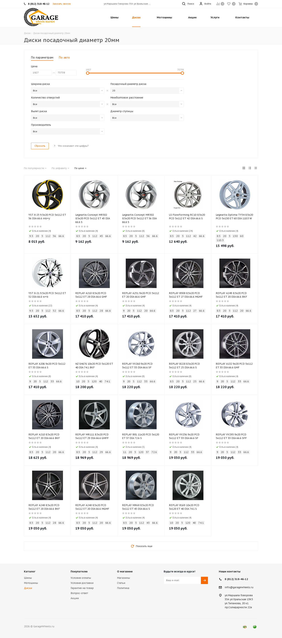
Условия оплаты (81, 577)
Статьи (121, 583)
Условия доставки (82, 583)
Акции (75, 598)
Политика (123, 588)
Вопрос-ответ (79, 593)
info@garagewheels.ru (239, 587)
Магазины (123, 577)
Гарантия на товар (82, 588)
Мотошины (31, 583)
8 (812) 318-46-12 (236, 579)
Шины (28, 577)
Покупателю (79, 571)
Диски (28, 588)
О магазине (125, 571)
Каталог (29, 571)
